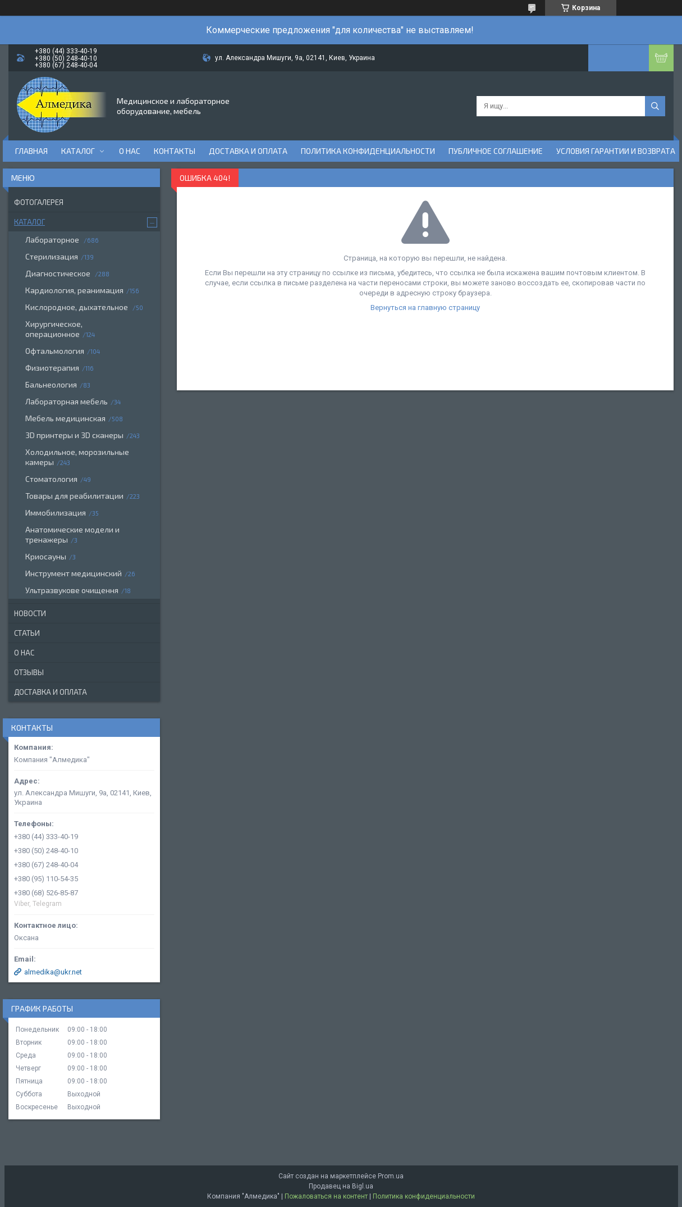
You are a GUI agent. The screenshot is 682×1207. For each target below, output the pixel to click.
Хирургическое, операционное (54, 329)
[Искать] (655, 106)
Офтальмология (54, 351)
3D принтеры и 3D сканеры (74, 435)
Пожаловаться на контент (326, 1196)
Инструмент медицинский (73, 573)
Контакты (174, 151)
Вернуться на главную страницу (425, 307)
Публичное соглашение (495, 151)
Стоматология (51, 479)
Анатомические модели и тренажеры (72, 534)
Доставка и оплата (248, 151)
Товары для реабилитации (74, 495)
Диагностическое (58, 273)
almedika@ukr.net (53, 972)
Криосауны (45, 556)
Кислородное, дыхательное (77, 307)
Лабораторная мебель (66, 401)
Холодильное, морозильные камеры (77, 457)
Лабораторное (53, 239)
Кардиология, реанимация (74, 290)
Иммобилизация (55, 512)
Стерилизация (51, 256)
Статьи (27, 632)
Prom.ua (391, 1176)
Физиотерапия (52, 367)
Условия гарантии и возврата (615, 151)
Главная (31, 151)
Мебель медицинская (65, 418)
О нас (129, 151)
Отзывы (29, 672)
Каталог (78, 151)
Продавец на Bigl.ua (341, 1186)
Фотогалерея (38, 202)
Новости (30, 613)
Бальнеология (51, 384)
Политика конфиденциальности (368, 151)
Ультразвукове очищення (71, 590)
